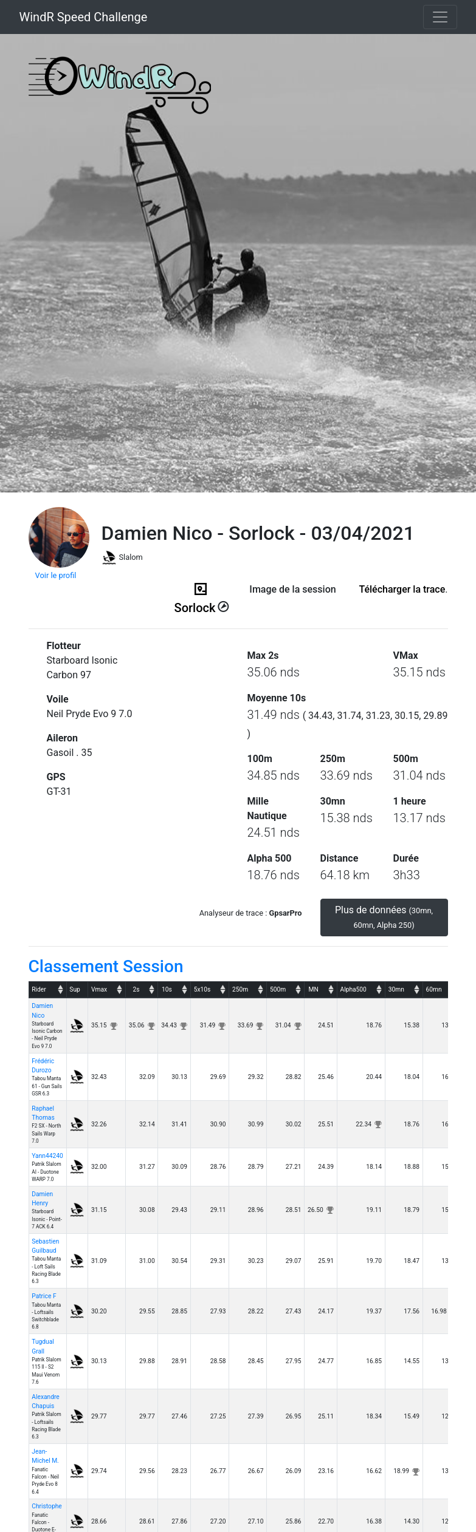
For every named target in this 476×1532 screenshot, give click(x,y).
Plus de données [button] (384, 917)
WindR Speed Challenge (83, 17)
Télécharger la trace (402, 589)
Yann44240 (47, 1156)
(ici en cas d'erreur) (293, 604)
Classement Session (106, 966)
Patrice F (44, 1296)
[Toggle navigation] (440, 17)
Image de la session (292, 589)
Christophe (46, 1506)
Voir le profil (56, 575)
